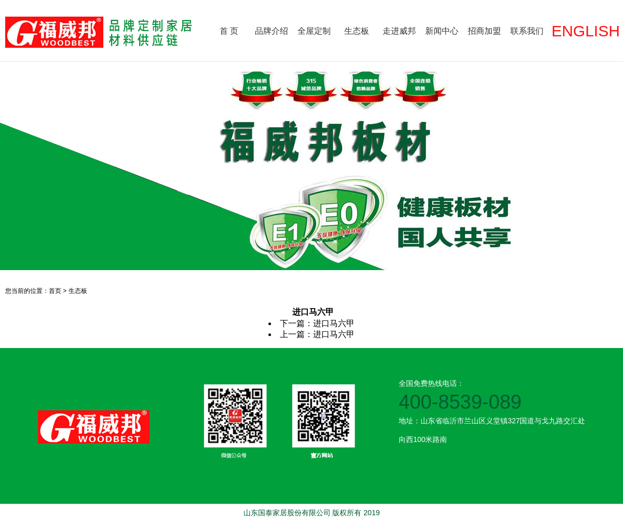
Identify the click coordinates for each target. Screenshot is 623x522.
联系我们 (527, 30)
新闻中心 (441, 30)
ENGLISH (585, 30)
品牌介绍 (271, 30)
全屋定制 (314, 30)
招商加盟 (484, 30)
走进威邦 (399, 30)
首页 (55, 291)
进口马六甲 (334, 323)
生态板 (356, 30)
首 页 (229, 30)
